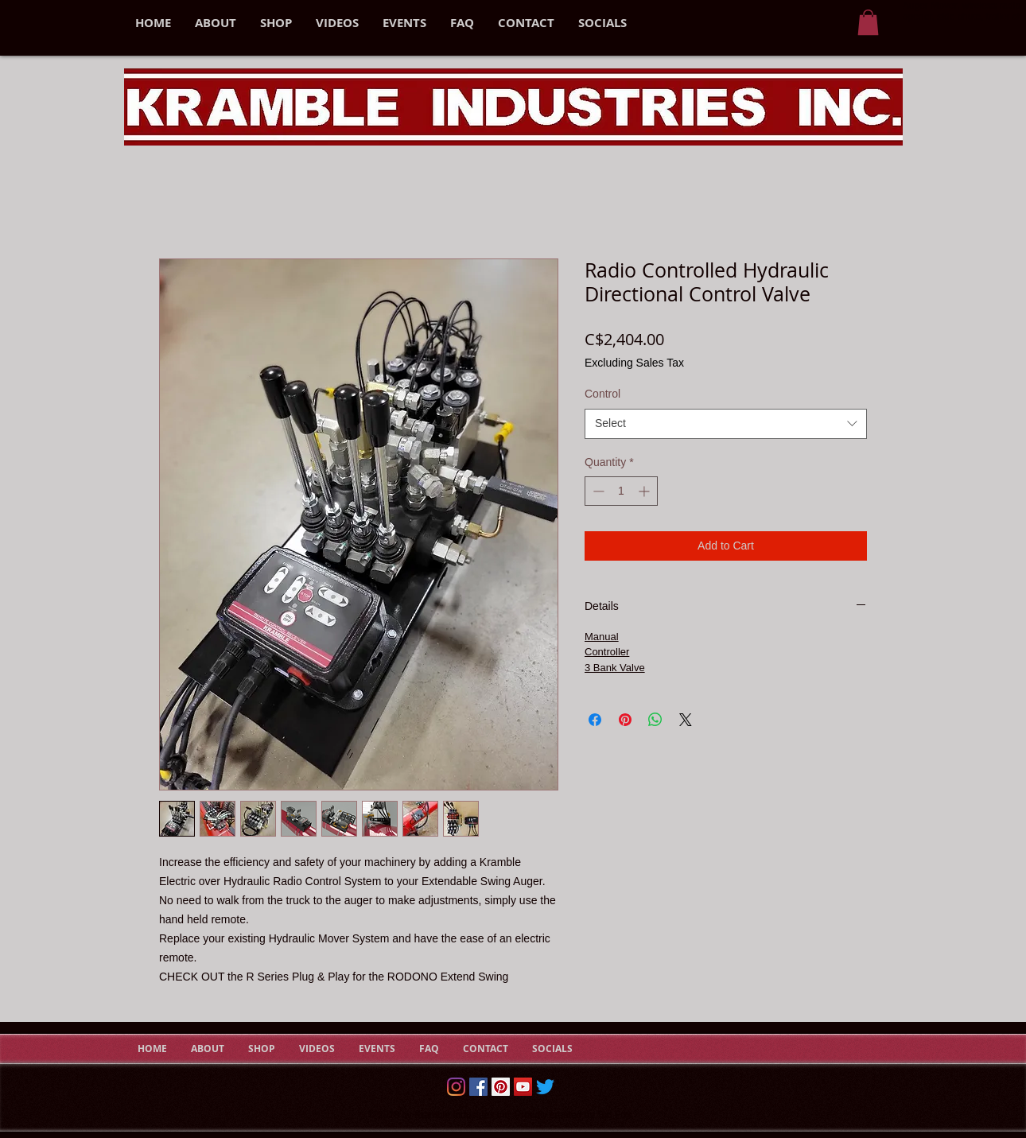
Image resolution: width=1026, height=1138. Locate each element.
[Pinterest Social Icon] (501, 1087)
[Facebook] (478, 1087)
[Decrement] (597, 491)
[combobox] (726, 424)
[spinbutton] (621, 491)
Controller (607, 652)
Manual (602, 637)
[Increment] (645, 491)
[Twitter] (545, 1087)
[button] (868, 22)
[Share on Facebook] (594, 719)
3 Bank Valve (615, 668)
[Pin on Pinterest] (625, 719)
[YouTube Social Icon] (523, 1087)
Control (602, 393)
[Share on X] (685, 719)
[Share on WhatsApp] (655, 719)
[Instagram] (456, 1087)
